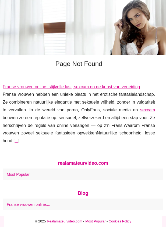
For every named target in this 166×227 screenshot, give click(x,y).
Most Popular (18, 174)
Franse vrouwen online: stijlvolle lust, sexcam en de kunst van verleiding (71, 87)
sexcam (147, 110)
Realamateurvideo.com (64, 221)
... (16, 140)
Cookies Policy (120, 221)
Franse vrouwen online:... (28, 204)
